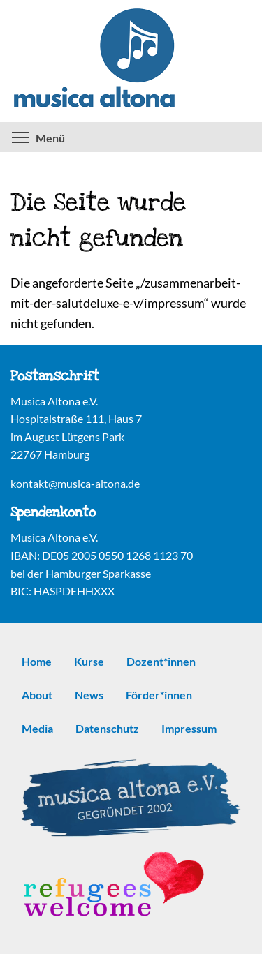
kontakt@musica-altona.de (75, 483)
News (89, 694)
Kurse (89, 661)
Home (37, 661)
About (37, 694)
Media (37, 728)
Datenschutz (107, 728)
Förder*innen (159, 694)
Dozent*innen (161, 661)
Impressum (189, 728)
